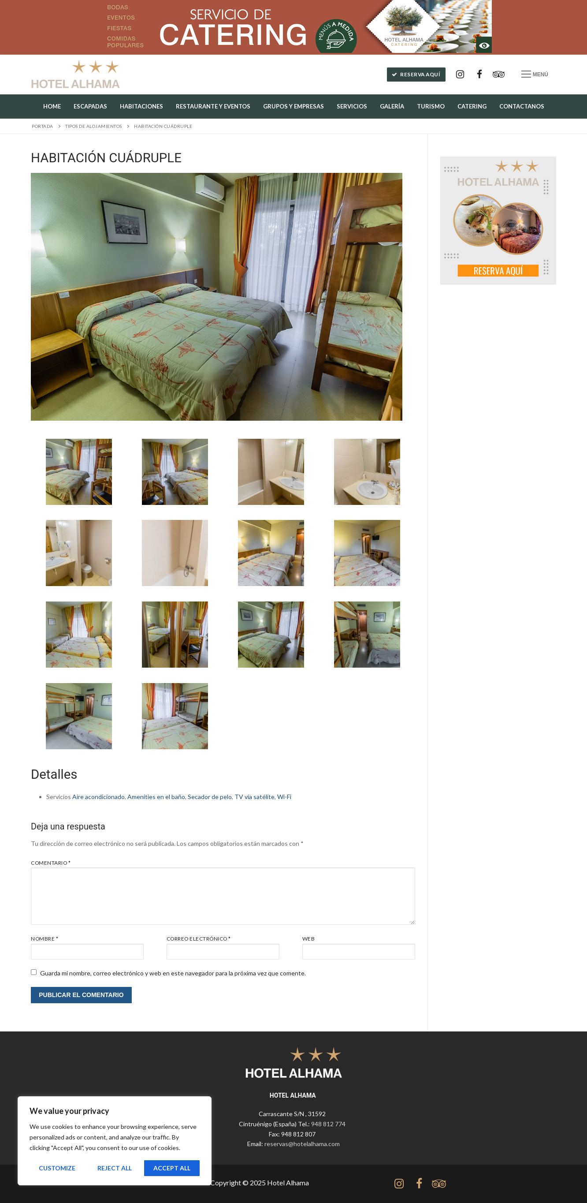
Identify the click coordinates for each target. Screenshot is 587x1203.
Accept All (171, 1168)
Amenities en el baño (156, 796)
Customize (57, 1168)
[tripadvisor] (439, 1184)
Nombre (44, 938)
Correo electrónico (199, 938)
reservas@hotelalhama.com (302, 1143)
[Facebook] (479, 74)
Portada (42, 126)
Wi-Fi (284, 796)
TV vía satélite (254, 796)
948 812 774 (328, 1124)
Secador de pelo (210, 796)
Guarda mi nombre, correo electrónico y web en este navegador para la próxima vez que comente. (173, 973)
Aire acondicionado (98, 796)
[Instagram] (460, 74)
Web (308, 938)
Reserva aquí (416, 74)
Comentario (51, 862)
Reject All (114, 1168)
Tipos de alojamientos (93, 126)
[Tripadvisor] (498, 74)
